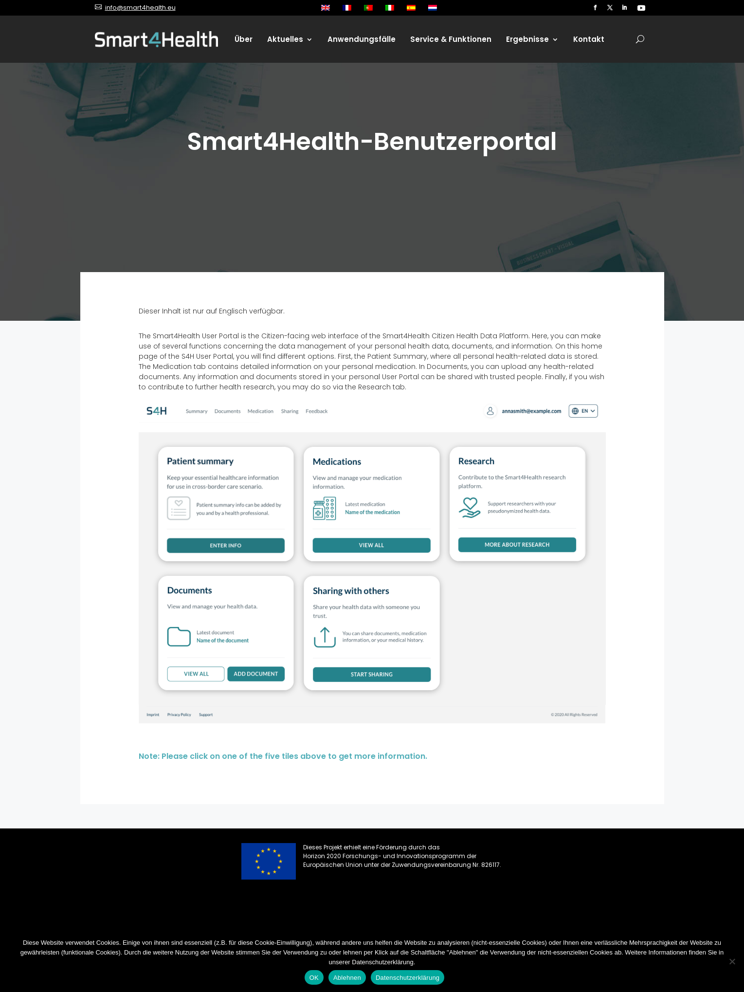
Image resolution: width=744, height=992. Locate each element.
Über (244, 39)
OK (314, 977)
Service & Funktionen (450, 39)
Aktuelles (285, 39)
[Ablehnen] (732, 961)
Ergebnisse (527, 39)
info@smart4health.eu (140, 7)
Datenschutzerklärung (407, 977)
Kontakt (588, 39)
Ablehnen (347, 977)
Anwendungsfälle (361, 39)
